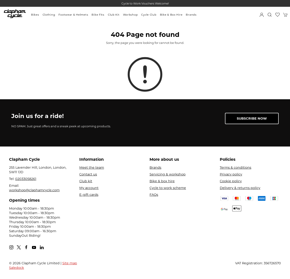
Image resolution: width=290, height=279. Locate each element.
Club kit (85, 181)
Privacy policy (231, 174)
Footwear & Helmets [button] (73, 14)
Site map (69, 263)
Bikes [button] (35, 14)
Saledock (16, 268)
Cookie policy (231, 181)
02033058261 (25, 179)
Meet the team (91, 168)
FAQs (154, 195)
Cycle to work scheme (168, 188)
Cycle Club (148, 14)
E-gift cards (88, 195)
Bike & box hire (162, 181)
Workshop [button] (130, 14)
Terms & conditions (235, 168)
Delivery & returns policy (240, 188)
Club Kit (114, 14)
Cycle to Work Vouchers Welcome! (145, 3)
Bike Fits (98, 14)
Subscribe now (252, 118)
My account (89, 188)
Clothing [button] (49, 14)
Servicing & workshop (168, 174)
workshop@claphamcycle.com (34, 190)
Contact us (88, 174)
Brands (191, 14)
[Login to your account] (261, 14)
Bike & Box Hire (171, 14)
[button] (269, 14)
